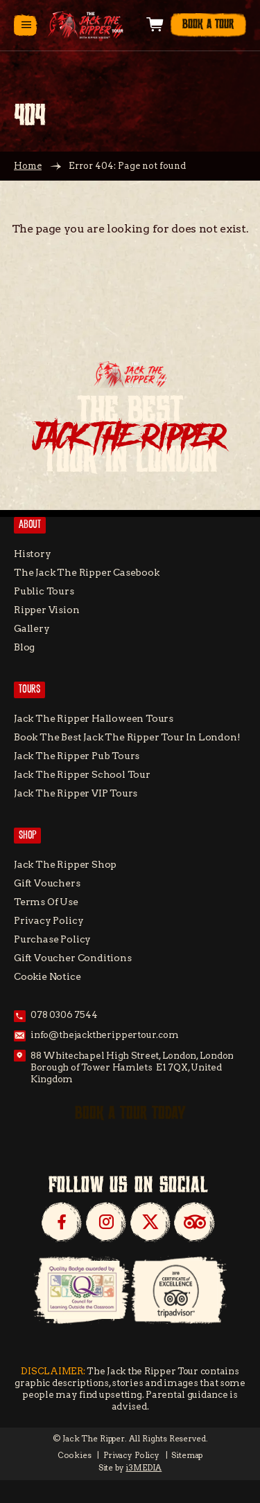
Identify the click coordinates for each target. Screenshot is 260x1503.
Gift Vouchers (47, 883)
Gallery (32, 628)
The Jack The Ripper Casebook (86, 572)
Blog (24, 647)
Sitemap (186, 1455)
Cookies (75, 1455)
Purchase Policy (52, 939)
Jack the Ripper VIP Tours (75, 793)
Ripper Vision (47, 609)
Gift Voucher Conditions (73, 957)
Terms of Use (46, 901)
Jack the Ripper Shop (65, 864)
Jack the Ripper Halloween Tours (93, 718)
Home (28, 166)
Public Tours (44, 590)
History (32, 553)
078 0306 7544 (64, 1014)
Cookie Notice (47, 976)
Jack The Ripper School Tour (82, 774)
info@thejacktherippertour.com (105, 1034)
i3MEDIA (143, 1468)
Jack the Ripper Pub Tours (76, 755)
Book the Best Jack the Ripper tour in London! (127, 737)
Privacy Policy (48, 920)
